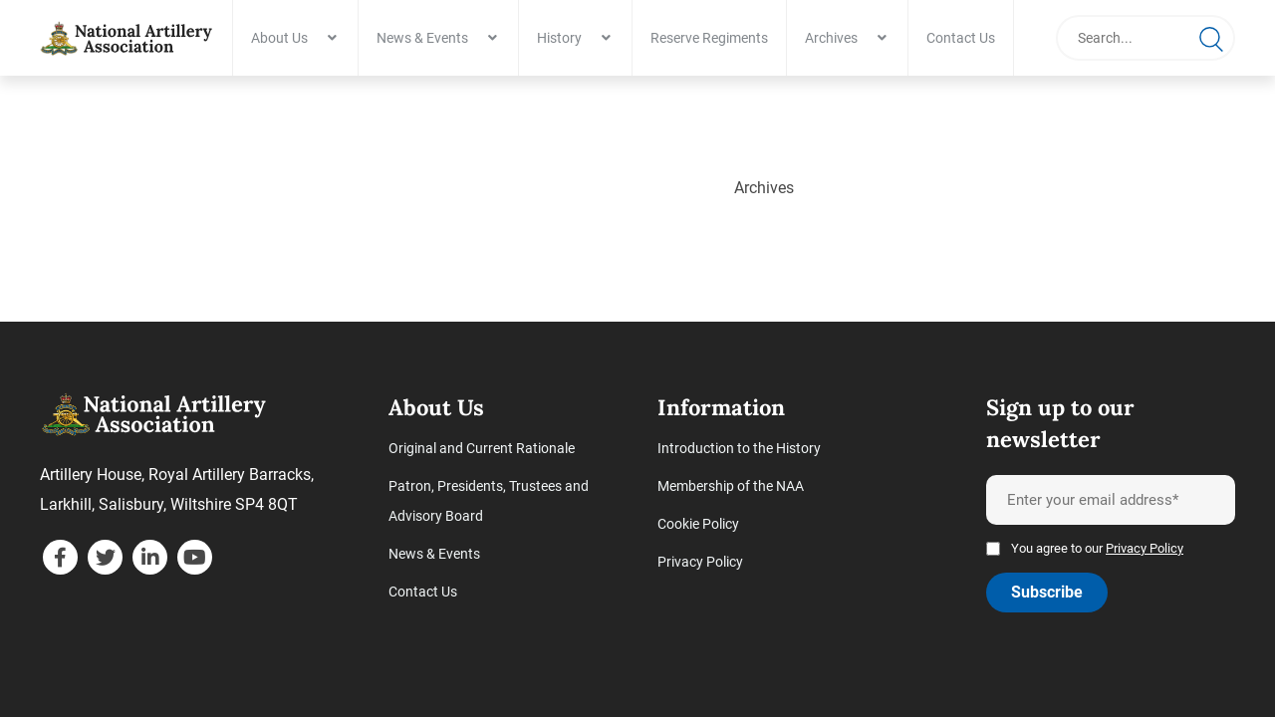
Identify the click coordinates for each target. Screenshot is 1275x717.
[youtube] (194, 560)
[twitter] (105, 560)
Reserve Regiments (716, 38)
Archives (838, 38)
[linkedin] (149, 560)
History (566, 38)
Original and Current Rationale (481, 451)
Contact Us (967, 38)
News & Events (429, 38)
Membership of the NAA (730, 489)
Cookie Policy (698, 527)
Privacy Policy (700, 565)
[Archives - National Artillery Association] (129, 38)
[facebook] (60, 560)
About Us (286, 38)
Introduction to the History (739, 451)
